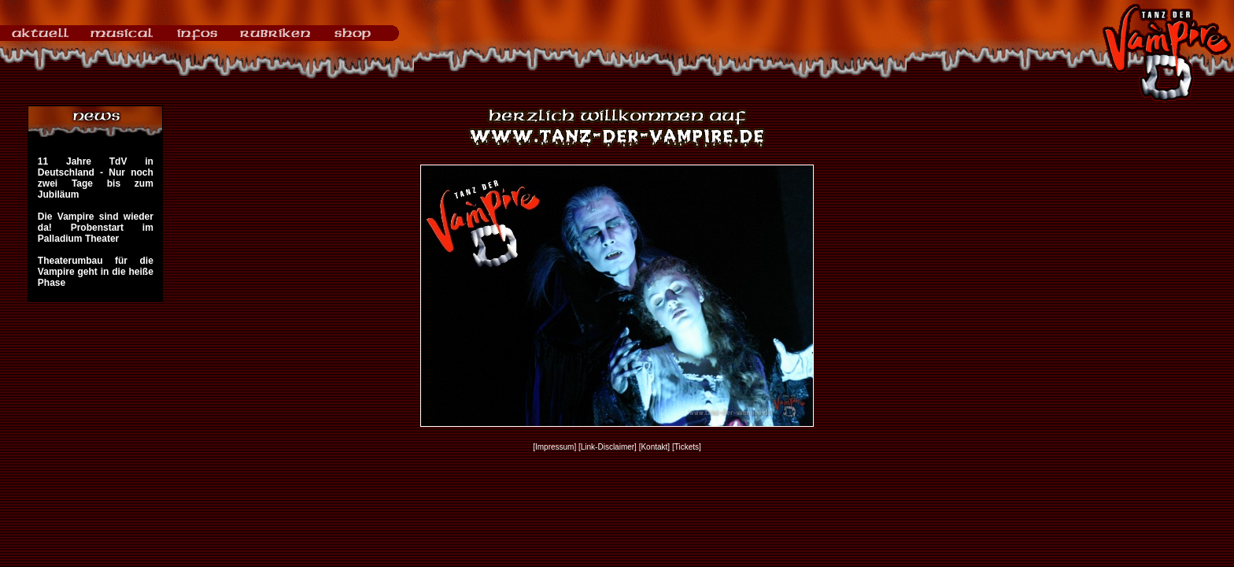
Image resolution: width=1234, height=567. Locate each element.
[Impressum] (554, 447)
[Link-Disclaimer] (607, 447)
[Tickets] (686, 447)
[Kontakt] (654, 447)
